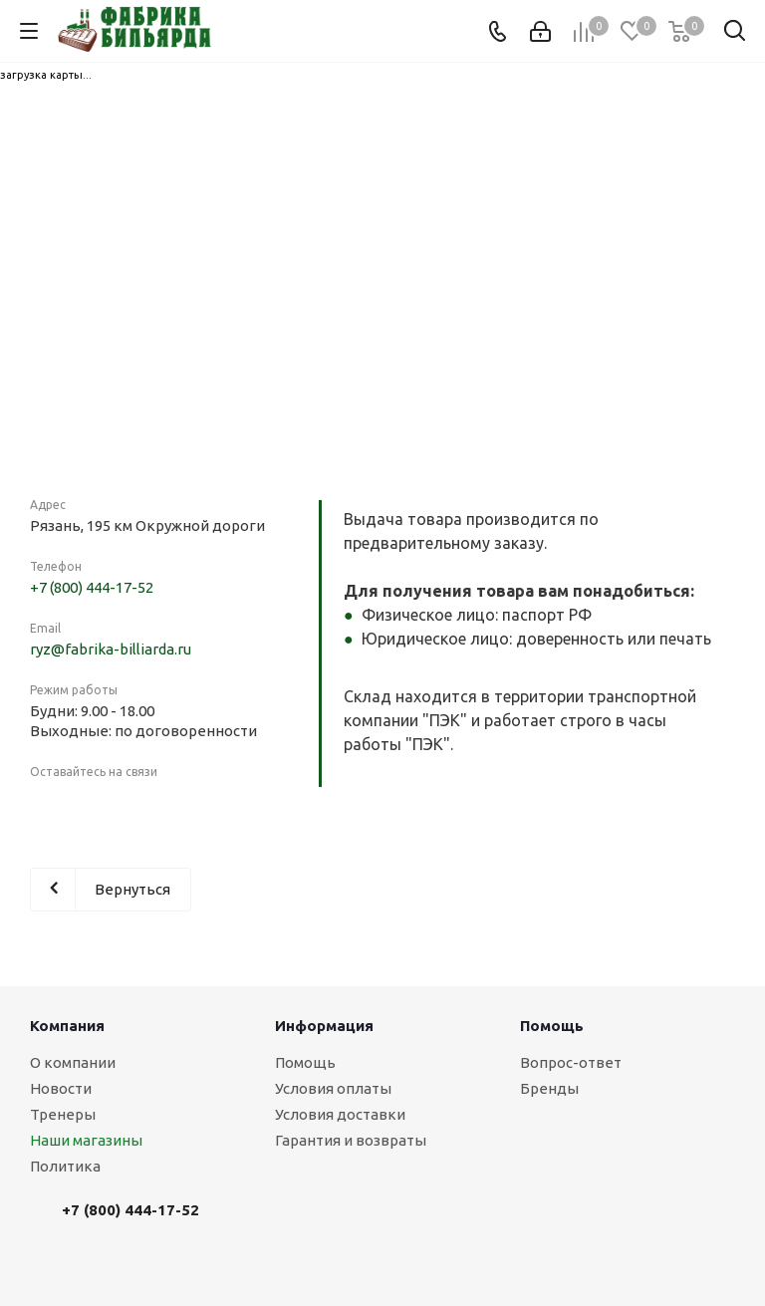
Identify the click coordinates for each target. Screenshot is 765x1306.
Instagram (100, 808)
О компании (73, 1062)
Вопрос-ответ (571, 1062)
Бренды (549, 1088)
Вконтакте (50, 808)
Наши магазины (86, 1140)
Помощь (305, 1062)
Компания (67, 1025)
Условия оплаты (333, 1088)
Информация (324, 1025)
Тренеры (63, 1114)
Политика (65, 1166)
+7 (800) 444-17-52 (91, 587)
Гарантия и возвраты (350, 1140)
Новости (61, 1088)
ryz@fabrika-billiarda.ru (110, 649)
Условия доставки (340, 1114)
